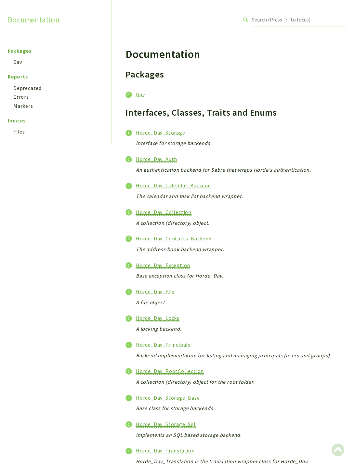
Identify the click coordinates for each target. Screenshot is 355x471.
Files (19, 131)
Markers (23, 106)
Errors (21, 96)
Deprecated (27, 88)
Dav (17, 62)
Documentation (33, 19)
